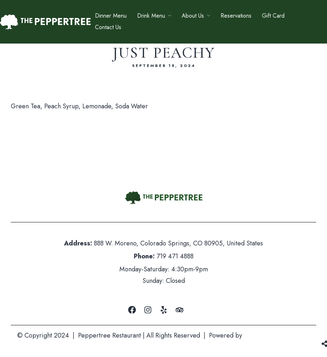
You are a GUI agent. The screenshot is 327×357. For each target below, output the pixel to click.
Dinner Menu (111, 16)
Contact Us (108, 27)
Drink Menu (151, 16)
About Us (193, 16)
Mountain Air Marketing (277, 335)
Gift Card (273, 16)
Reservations (236, 16)
